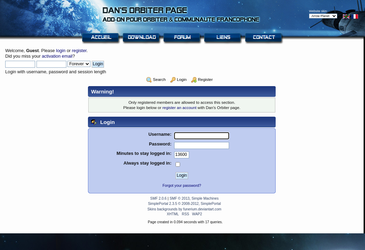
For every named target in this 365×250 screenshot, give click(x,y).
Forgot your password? (181, 185)
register (79, 50)
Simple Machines (205, 198)
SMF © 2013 (180, 198)
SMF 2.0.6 (158, 198)
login (60, 50)
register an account (179, 108)
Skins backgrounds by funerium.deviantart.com (184, 209)
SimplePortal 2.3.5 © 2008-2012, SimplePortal (184, 204)
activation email (57, 56)
